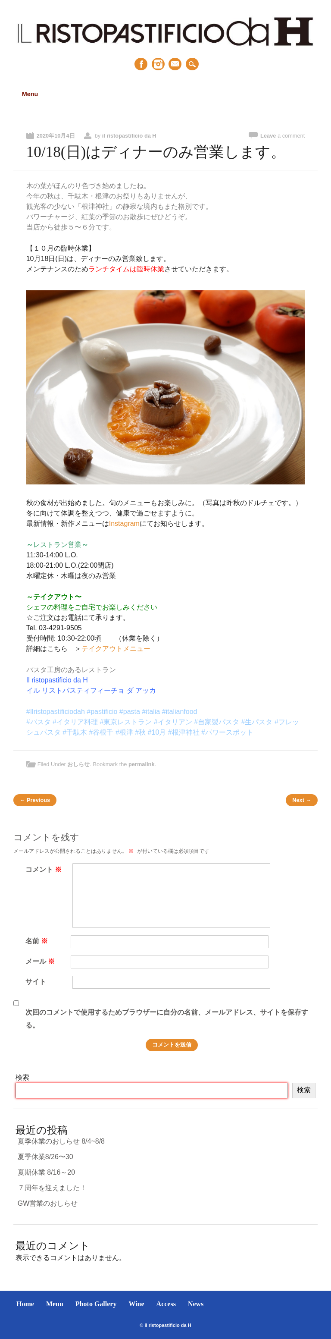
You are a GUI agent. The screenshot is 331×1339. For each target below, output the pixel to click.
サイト (35, 981)
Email (175, 64)
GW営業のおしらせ (48, 1203)
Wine (136, 1304)
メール (41, 961)
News (195, 1304)
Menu (54, 1304)
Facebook (140, 64)
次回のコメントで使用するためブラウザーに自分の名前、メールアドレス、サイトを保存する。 (166, 1019)
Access (166, 1304)
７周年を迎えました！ (52, 1187)
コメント (44, 869)
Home (25, 1304)
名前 (37, 941)
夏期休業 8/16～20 (46, 1172)
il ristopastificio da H (129, 135)
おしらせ (78, 764)
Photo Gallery (96, 1304)
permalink (141, 764)
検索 (22, 1077)
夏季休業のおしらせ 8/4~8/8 (61, 1141)
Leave (282, 135)
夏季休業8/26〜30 (45, 1156)
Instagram (158, 64)
